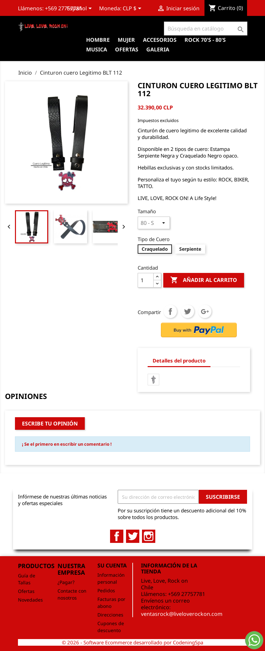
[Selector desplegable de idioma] (80, 9)
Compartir (170, 311)
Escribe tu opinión (50, 423)
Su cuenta (112, 565)
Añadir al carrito (203, 280)
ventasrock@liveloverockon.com (181, 614)
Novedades (30, 600)
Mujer (126, 39)
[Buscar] (205, 28)
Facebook (116, 536)
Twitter (132, 536)
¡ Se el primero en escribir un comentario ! (67, 444)
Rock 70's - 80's (205, 39)
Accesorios (160, 39)
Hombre (98, 39)
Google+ (204, 311)
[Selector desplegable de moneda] (133, 9)
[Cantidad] (146, 280)
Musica (96, 49)
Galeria (157, 49)
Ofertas (26, 591)
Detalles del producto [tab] (179, 360)
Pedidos (106, 590)
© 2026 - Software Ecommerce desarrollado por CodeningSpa (132, 642)
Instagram (148, 536)
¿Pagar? (66, 582)
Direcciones (110, 615)
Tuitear (187, 311)
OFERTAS (126, 49)
